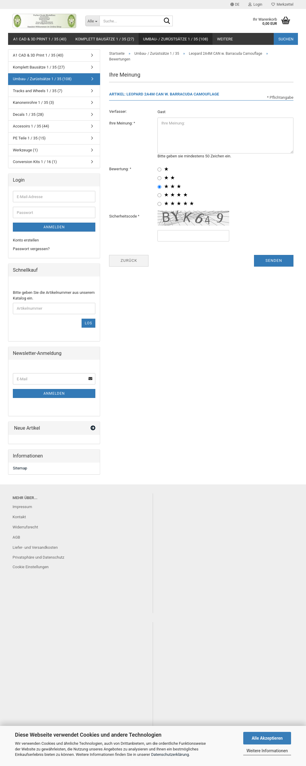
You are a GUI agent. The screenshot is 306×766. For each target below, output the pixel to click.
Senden (273, 260)
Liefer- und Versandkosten (35, 547)
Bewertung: (119, 169)
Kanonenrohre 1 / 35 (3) (33, 102)
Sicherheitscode (123, 216)
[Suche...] (92, 21)
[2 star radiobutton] (159, 178)
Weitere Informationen (267, 750)
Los (88, 323)
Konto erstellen (26, 240)
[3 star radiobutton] (159, 187)
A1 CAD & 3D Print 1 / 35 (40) (39, 39)
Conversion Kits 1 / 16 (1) (35, 161)
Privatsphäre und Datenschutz (38, 557)
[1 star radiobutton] (159, 169)
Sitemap (20, 468)
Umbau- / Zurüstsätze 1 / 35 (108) (175, 39)
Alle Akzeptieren (267, 738)
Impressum (22, 506)
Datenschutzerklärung (170, 754)
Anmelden (54, 227)
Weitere (225, 39)
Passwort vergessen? (31, 249)
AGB (16, 537)
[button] (235, 4)
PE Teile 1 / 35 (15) (29, 138)
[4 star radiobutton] (159, 195)
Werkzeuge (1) (25, 150)
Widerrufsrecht (25, 527)
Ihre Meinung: (121, 123)
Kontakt (19, 517)
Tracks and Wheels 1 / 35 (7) (37, 91)
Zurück (129, 260)
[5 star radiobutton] (159, 204)
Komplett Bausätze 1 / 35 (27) (104, 39)
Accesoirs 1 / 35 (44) (31, 126)
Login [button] (255, 4)
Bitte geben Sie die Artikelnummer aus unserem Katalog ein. (54, 295)
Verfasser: (118, 111)
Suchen (285, 39)
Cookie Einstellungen (31, 567)
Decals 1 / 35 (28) (28, 114)
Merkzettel (282, 4)
